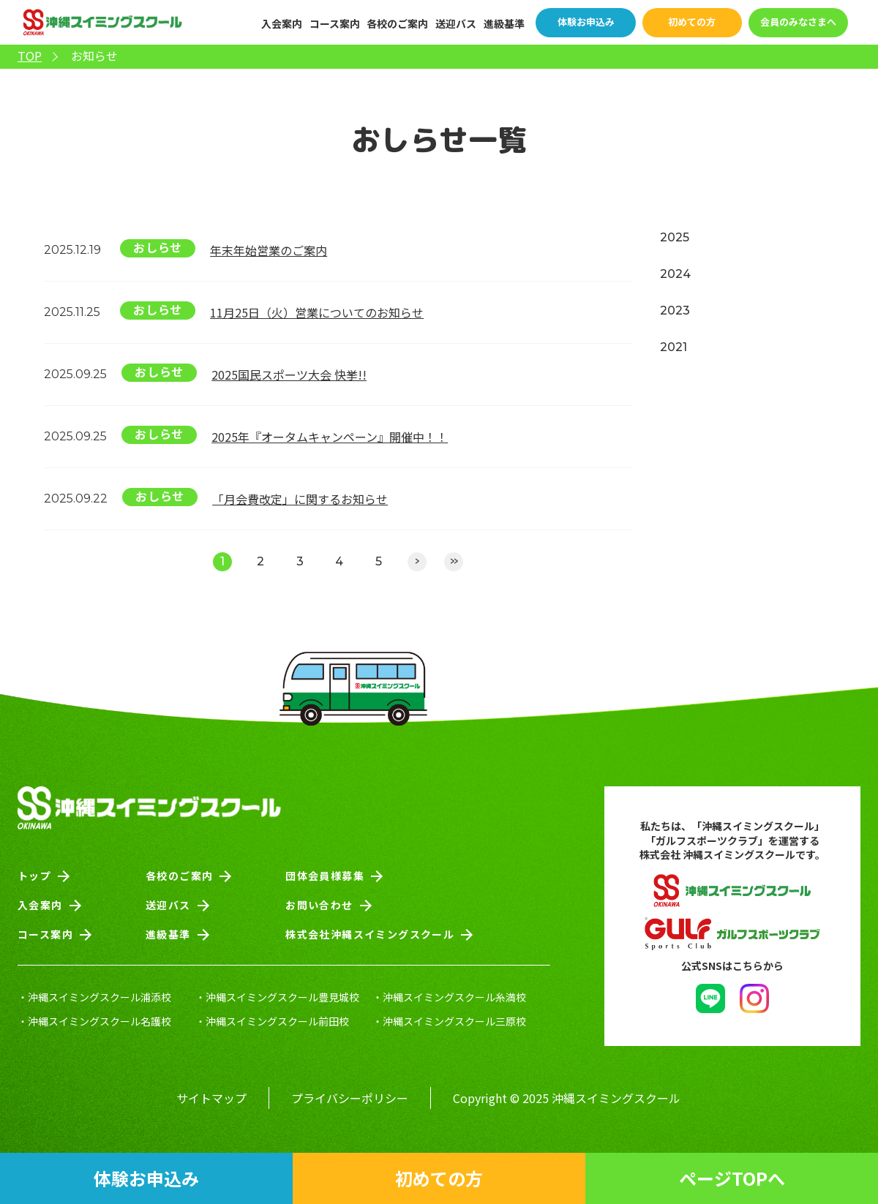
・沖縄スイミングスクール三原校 (449, 1021)
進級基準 (504, 23)
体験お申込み (586, 22)
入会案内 (281, 23)
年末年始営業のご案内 (268, 250)
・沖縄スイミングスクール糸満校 (449, 997)
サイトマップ (211, 1098)
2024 (675, 274)
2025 (674, 238)
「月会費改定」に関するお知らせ (300, 499)
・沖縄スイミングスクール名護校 (94, 1021)
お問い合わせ (319, 904)
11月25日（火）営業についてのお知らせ (317, 312)
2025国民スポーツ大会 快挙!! (289, 374)
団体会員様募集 (324, 875)
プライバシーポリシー (349, 1098)
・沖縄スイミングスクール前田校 (272, 1021)
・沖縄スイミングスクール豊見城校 (277, 997)
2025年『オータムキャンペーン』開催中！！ (329, 436)
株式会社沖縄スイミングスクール (369, 934)
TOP (30, 56)
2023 (675, 311)
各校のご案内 (397, 23)
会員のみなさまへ (798, 22)
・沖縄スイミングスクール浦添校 (94, 997)
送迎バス (455, 23)
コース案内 (334, 23)
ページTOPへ (732, 1178)
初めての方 (692, 22)
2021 (673, 347)
